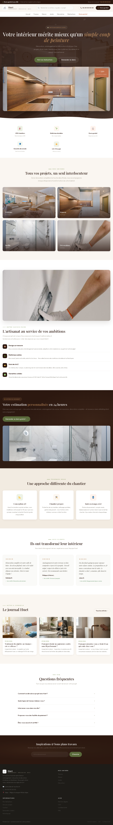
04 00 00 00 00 (105, 2)
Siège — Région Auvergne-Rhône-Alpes (15, 792)
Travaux (36, 14)
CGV (59, 805)
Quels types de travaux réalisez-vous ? (31, 701)
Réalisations (71, 14)
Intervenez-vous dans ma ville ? (29, 708)
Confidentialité (62, 807)
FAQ (59, 810)
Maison (44, 14)
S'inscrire (75, 754)
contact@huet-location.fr (11, 786)
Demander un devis (68, 60)
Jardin (52, 14)
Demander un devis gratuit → (16, 419)
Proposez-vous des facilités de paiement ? (33, 715)
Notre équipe (6, 813)
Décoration (60, 14)
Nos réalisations (7, 802)
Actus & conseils (7, 805)
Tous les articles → (102, 611)
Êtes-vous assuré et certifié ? (28, 723)
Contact (5, 807)
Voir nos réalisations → (45, 60)
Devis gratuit (103, 8)
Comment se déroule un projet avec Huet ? (33, 694)
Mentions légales (63, 802)
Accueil (28, 14)
